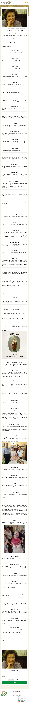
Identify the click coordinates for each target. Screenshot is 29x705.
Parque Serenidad (6, 2)
